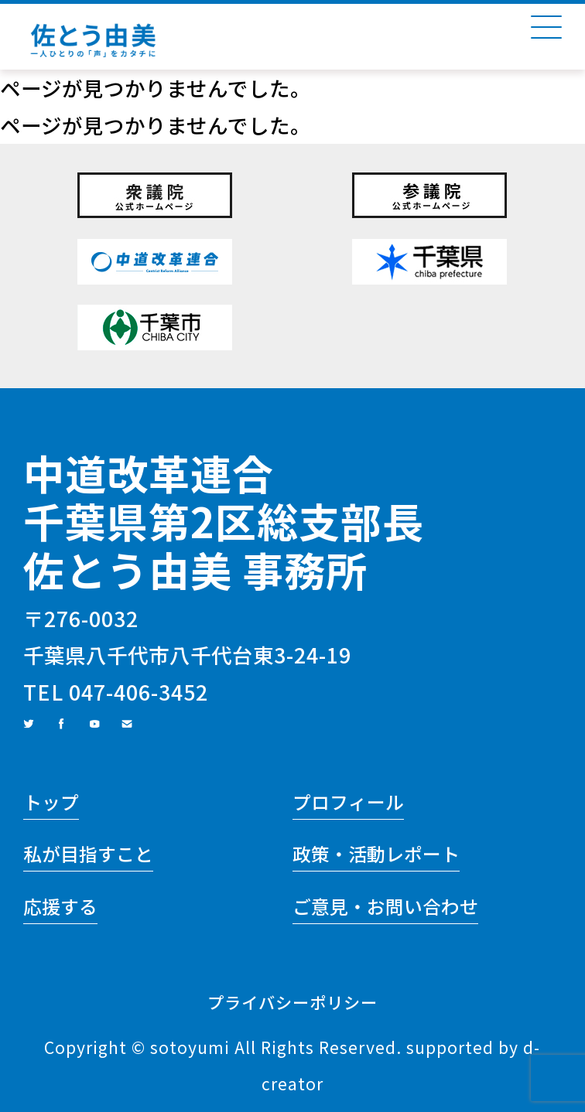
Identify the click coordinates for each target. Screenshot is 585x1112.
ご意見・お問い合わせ (385, 905)
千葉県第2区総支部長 (223, 520)
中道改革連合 (148, 472)
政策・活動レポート (376, 853)
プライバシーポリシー (292, 1002)
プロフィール (348, 801)
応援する (60, 905)
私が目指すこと (88, 853)
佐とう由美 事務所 (195, 569)
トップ (51, 801)
